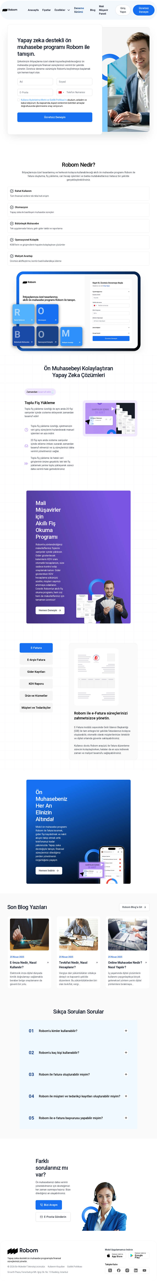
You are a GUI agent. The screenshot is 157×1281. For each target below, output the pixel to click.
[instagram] (127, 1270)
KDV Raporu (36, 683)
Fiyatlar (46, 10)
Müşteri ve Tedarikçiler (36, 707)
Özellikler (59, 10)
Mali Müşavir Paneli (103, 10)
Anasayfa (33, 10)
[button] (61, 92)
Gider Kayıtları (36, 671)
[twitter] (110, 1270)
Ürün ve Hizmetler (36, 695)
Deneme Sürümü (79, 10)
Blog (92, 10)
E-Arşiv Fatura (36, 659)
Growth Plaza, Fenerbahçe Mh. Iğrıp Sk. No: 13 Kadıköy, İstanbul (38, 1272)
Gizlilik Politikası (74, 1266)
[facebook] (119, 1270)
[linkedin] (136, 1270)
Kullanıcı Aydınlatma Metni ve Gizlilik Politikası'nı (44, 100)
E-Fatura (36, 647)
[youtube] (144, 1270)
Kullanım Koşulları (56, 1266)
